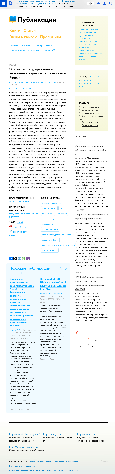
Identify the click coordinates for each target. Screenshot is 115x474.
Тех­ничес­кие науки (90, 125)
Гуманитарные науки (91, 106)
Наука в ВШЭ (49, 50)
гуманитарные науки (88, 41)
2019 (91, 83)
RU (89, 3)
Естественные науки (91, 109)
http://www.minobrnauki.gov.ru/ (24, 434)
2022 (96, 80)
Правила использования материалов (25, 50)
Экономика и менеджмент (20, 201)
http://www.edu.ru (86, 434)
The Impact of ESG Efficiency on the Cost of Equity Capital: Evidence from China (53, 284)
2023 (91, 80)
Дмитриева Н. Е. (27, 88)
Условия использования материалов (62, 461)
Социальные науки (90, 122)
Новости (80, 136)
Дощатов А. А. (15, 330)
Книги (15, 30)
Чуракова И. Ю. (58, 293)
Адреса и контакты (37, 461)
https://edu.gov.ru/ (52, 434)
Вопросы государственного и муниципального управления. (33, 82)
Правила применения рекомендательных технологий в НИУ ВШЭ (38, 470)
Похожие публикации (29, 268)
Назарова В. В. (45, 293)
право (81, 56)
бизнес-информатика (88, 29)
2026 (96, 76)
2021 (81, 83)
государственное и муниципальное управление (87, 35)
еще (81, 86)
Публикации (37, 19)
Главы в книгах (23, 37)
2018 (96, 83)
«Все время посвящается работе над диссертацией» (90, 148)
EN (92, 3)
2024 (86, 80)
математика (84, 53)
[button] (21, 272)
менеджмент (96, 53)
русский (20, 222)
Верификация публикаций (21, 45)
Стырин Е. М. (14, 88)
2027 (91, 76)
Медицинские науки (90, 112)
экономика (83, 59)
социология (90, 56)
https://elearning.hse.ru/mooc (23, 446)
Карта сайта (73, 470)
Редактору (104, 461)
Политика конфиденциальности (23, 466)
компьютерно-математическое (86, 49)
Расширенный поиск (44, 45)
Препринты (50, 37)
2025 (81, 80)
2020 (86, 83)
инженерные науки (87, 44)
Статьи (30, 30)
